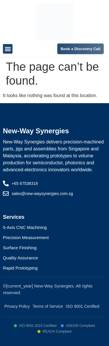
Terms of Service (48, 306)
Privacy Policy (17, 306)
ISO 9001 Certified (82, 306)
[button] (7, 49)
